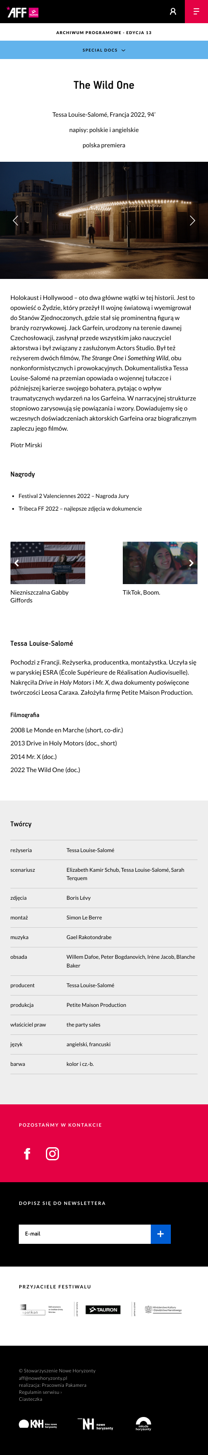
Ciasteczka (30, 1399)
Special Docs (100, 50)
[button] (192, 220)
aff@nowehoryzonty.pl (43, 1378)
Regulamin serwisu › (40, 1392)
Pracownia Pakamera (64, 1385)
